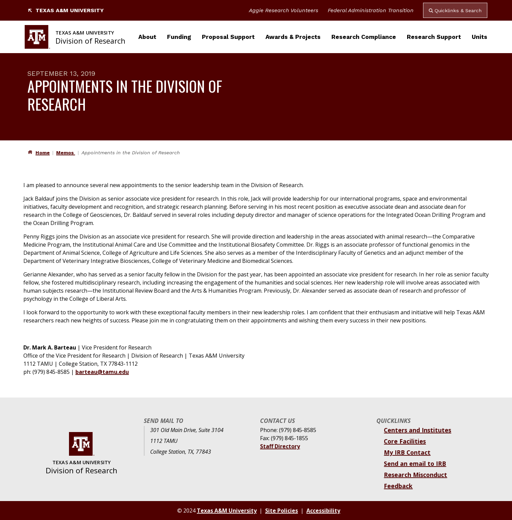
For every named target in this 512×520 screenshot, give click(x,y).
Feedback (398, 486)
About (147, 36)
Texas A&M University (65, 10)
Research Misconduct (415, 475)
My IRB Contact (407, 452)
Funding (179, 36)
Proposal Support (228, 36)
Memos (65, 152)
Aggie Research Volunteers (283, 10)
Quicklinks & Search (455, 10)
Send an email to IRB (415, 463)
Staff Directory (280, 446)
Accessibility (323, 510)
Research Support (434, 36)
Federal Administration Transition (371, 10)
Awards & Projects (293, 36)
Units (479, 36)
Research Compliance (363, 36)
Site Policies (281, 510)
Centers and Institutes (417, 430)
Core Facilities (405, 441)
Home (43, 152)
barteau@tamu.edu (102, 372)
